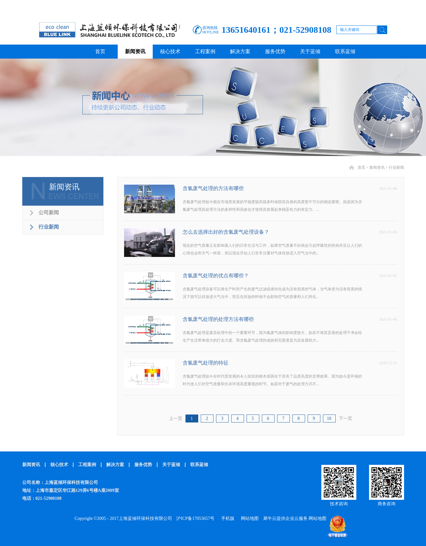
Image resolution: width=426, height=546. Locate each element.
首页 (100, 51)
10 (329, 418)
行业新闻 (396, 167)
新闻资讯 (377, 167)
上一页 (175, 418)
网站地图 (249, 518)
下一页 (345, 418)
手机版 (226, 518)
